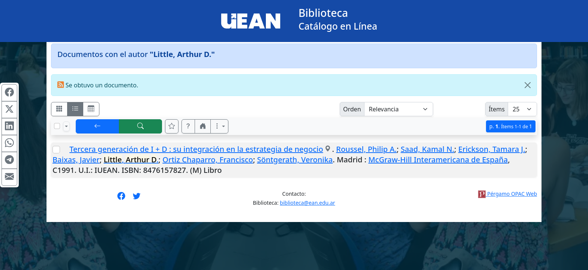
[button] (188, 126)
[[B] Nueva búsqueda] (140, 126)
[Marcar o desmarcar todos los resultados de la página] (57, 126)
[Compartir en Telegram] (9, 160)
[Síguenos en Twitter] (136, 198)
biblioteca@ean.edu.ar (307, 202)
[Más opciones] (219, 126)
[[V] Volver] (97, 126)
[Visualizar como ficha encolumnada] (75, 109)
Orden (352, 109)
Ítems (497, 109)
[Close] (528, 85)
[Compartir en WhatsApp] (9, 143)
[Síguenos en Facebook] (121, 198)
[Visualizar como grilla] (91, 109)
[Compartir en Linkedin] (9, 126)
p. (510, 126)
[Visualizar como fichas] (59, 109)
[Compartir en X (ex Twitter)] (9, 109)
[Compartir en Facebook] (9, 93)
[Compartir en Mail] (9, 177)
